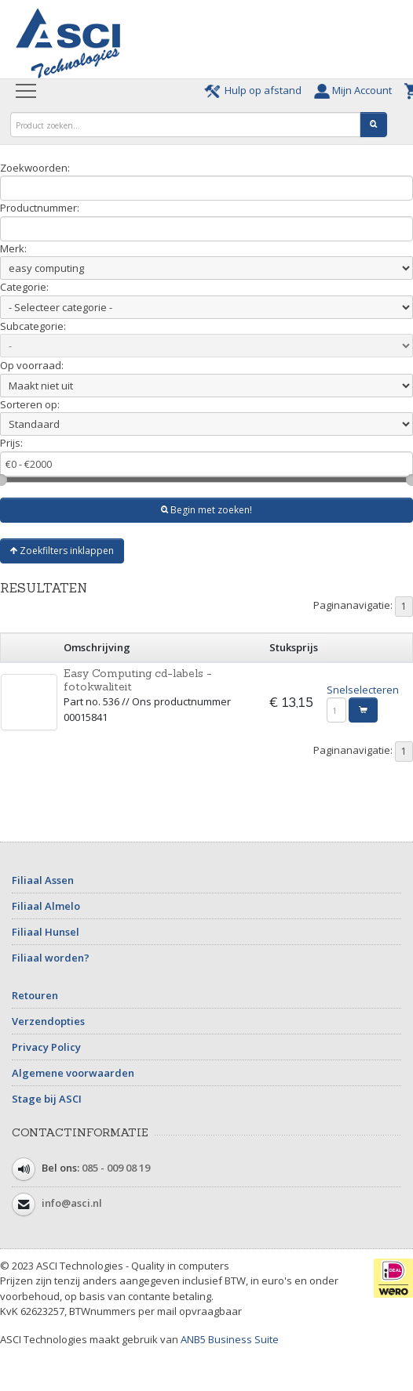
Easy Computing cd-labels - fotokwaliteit (138, 680)
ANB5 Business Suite (230, 1339)
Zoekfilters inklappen (62, 550)
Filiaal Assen (43, 880)
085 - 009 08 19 (116, 1168)
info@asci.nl (72, 1203)
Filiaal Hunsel (45, 932)
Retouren (35, 995)
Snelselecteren (363, 690)
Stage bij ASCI (47, 1099)
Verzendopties (48, 1021)
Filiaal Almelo (46, 906)
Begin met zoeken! (206, 509)
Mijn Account (355, 90)
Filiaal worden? (51, 958)
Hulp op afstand (255, 90)
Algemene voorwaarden (73, 1073)
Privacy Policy (46, 1047)
